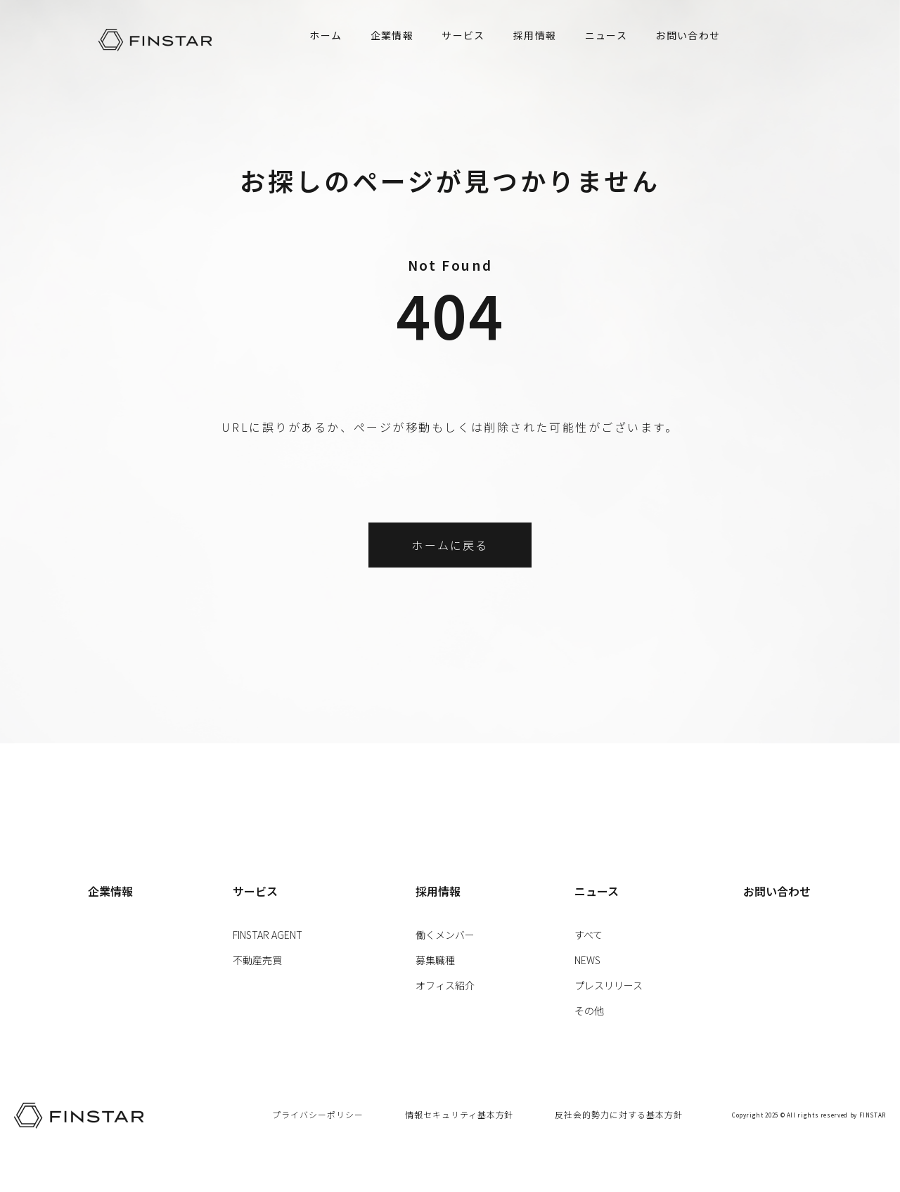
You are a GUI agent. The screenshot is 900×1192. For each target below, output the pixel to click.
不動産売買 (257, 960)
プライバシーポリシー (318, 1114)
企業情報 (392, 35)
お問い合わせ (687, 35)
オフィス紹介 (445, 985)
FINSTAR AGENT (267, 935)
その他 (589, 1011)
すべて (588, 935)
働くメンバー (445, 935)
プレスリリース (608, 985)
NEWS (587, 960)
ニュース (606, 35)
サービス (463, 35)
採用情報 (535, 35)
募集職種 (435, 960)
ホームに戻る (449, 545)
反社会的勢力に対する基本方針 (618, 1114)
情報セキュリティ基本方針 (459, 1114)
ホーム (325, 35)
